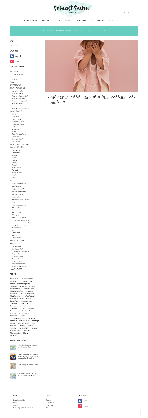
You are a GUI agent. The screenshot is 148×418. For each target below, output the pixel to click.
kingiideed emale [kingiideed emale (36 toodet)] (28, 288)
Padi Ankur (16, 207)
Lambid (14, 160)
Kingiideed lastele (17, 256)
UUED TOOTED (15, 85)
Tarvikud (14, 77)
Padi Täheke (17, 212)
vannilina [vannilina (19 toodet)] (13, 328)
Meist (15, 403)
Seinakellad (15, 170)
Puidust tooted (16, 167)
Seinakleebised (17, 172)
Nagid (14, 162)
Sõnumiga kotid (17, 106)
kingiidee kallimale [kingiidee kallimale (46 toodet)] (29, 296)
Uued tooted (50, 402)
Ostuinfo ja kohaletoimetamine (23, 408)
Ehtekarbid (15, 117)
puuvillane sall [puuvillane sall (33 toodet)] (15, 313)
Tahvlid (14, 175)
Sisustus (14, 235)
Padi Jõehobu (17, 210)
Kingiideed (49, 405)
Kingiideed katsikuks (18, 254)
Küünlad (14, 155)
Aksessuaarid (16, 111)
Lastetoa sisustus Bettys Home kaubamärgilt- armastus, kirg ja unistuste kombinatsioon (28, 356)
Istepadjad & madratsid (19, 191)
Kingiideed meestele (18, 259)
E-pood (48, 400)
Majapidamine (16, 153)
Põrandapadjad (18, 194)
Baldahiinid (17, 186)
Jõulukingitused (17, 246)
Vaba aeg (15, 79)
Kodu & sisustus (97, 21)
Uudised (16, 405)
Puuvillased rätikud (18, 124)
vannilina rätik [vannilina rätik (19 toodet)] (23, 328)
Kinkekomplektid (17, 74)
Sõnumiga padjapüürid (19, 101)
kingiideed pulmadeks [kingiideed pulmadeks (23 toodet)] (27, 293)
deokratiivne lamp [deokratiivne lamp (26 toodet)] (27, 279)
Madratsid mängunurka (21, 199)
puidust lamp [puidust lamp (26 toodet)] (14, 311)
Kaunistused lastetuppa (19, 183)
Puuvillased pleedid (18, 122)
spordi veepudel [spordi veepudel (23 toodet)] (24, 321)
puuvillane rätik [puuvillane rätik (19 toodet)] (27, 311)
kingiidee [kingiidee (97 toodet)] (23, 286)
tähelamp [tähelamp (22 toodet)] (22, 326)
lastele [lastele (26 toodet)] (22, 308)
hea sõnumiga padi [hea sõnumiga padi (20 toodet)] (23, 284)
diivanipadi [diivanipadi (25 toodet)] (13, 281)
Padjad (14, 202)
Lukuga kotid (16, 141)
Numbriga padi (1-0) (19, 205)
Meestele (69, 21)
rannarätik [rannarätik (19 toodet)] (13, 316)
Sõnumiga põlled (17, 103)
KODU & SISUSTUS (17, 147)
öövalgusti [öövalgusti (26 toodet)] (13, 335)
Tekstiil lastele (16, 238)
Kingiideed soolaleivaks (19, 266)
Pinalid (14, 131)
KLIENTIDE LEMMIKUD (18, 240)
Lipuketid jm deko (19, 189)
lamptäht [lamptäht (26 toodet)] (23, 306)
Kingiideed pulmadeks (19, 264)
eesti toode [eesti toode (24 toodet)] (23, 281)
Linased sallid (16, 119)
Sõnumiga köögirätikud (19, 98)
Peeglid (14, 165)
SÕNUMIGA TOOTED (17, 88)
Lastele (57, 21)
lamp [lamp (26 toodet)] (22, 303)
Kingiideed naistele (18, 261)
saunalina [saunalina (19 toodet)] (23, 316)
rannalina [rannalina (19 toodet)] (25, 313)
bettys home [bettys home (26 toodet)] (14, 279)
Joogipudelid (16, 114)
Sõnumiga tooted (30, 21)
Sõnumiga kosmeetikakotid (20, 108)
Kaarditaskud (16, 129)
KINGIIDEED (14, 243)
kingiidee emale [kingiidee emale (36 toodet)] (15, 296)
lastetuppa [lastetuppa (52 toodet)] (30, 308)
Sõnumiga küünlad (18, 93)
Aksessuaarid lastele (19, 144)
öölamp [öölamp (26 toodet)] (25, 333)
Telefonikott (15, 136)
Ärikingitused (16, 269)
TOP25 (12, 82)
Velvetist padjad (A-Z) (22, 220)
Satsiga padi (17, 215)
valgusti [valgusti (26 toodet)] (30, 326)
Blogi (47, 407)
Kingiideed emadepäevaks (20, 251)
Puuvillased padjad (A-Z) (23, 223)
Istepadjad (16, 197)
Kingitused (81, 21)
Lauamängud (16, 150)
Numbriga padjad (17, 91)
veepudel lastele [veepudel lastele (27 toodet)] (15, 330)
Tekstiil (14, 177)
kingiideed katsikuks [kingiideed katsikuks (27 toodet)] (17, 291)
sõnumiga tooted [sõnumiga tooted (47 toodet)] (23, 323)
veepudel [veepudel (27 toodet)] (34, 328)
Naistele (45, 21)
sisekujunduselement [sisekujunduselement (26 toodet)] (17, 318)
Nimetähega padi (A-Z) (20, 217)
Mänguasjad (16, 233)
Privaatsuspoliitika (19, 400)
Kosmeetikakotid (17, 139)
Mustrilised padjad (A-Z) (22, 225)
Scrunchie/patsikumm (19, 134)
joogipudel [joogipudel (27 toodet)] (13, 286)
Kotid (13, 126)
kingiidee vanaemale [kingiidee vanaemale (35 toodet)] (17, 298)
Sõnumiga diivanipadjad (20, 96)
